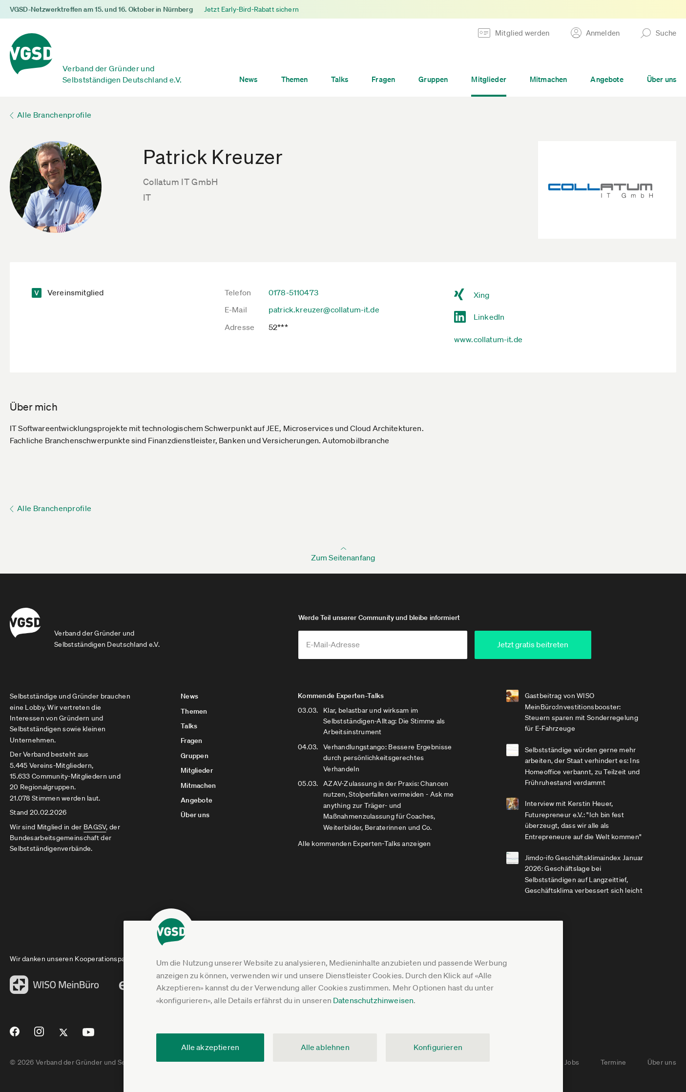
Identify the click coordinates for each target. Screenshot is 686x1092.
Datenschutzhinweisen (373, 1000)
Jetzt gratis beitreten (532, 644)
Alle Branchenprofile (54, 115)
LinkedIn (489, 317)
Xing (482, 295)
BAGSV (94, 827)
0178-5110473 (293, 292)
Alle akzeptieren (210, 1047)
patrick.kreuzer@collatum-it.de (324, 309)
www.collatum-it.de (488, 339)
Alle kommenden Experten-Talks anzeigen (364, 843)
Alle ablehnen (325, 1047)
